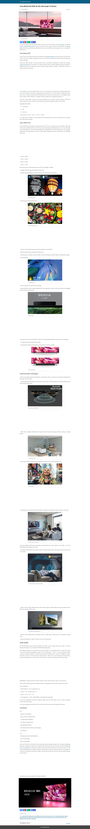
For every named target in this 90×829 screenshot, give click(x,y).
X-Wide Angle (33, 818)
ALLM (23, 816)
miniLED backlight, (50, 56)
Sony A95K (61, 44)
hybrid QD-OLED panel (29, 46)
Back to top (68, 823)
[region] (45, 80)
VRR (29, 818)
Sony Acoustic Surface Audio (47, 817)
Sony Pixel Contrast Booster (58, 817)
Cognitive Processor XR (46, 816)
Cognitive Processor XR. (25, 64)
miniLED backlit (58, 816)
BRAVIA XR (39, 816)
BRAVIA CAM (27, 816)
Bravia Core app (33, 816)
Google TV (24, 91)
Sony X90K (26, 818)
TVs (25, 813)
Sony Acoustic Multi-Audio (36, 817)
